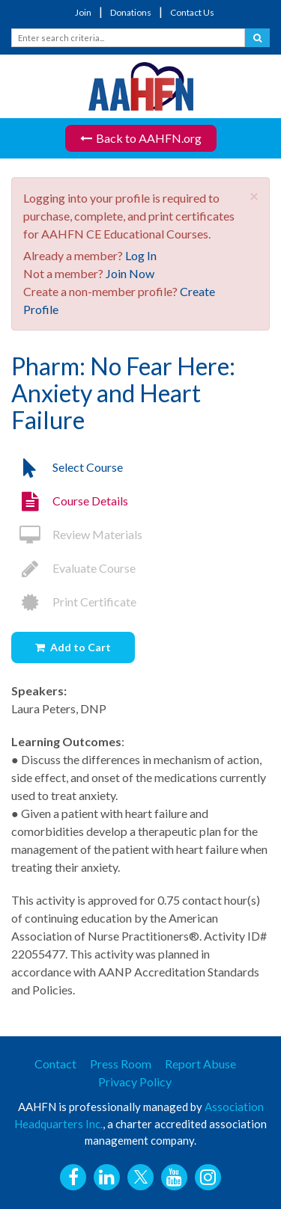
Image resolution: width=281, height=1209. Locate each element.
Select (67, 467)
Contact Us (192, 12)
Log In (141, 255)
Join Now (130, 273)
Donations (130, 12)
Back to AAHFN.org (141, 138)
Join (83, 12)
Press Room (120, 1063)
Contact (55, 1063)
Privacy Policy (135, 1081)
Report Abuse (200, 1063)
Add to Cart (80, 647)
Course (69, 500)
